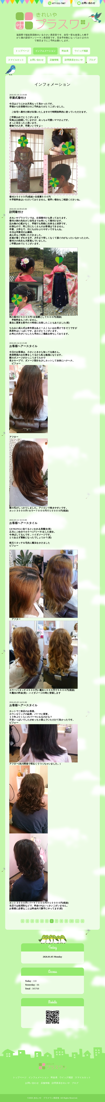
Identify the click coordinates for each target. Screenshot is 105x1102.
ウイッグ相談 (81, 51)
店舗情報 (54, 60)
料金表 (65, 51)
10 (72, 921)
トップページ (22, 51)
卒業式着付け (17, 97)
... (77, 921)
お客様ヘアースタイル (23, 346)
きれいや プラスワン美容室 (46, 1098)
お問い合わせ (86, 3)
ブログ (92, 60)
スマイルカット (16, 60)
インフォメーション (45, 51)
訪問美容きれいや (74, 60)
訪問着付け (16, 211)
